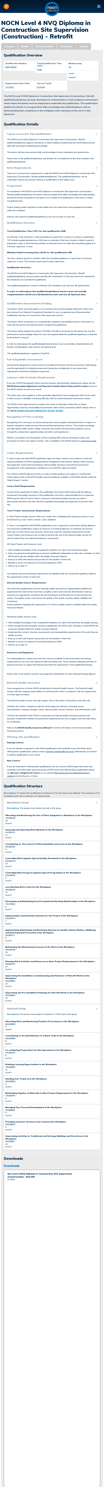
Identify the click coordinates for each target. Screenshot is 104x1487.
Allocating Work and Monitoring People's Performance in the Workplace (42, 1022)
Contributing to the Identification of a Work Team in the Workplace (39, 1037)
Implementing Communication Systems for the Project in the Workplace (41, 917)
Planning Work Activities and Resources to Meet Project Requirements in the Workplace (50, 962)
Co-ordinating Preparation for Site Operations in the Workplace (38, 1051)
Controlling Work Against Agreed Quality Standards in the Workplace (41, 859)
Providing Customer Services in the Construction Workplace (35, 1123)
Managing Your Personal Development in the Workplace (33, 1108)
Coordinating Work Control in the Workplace (28, 888)
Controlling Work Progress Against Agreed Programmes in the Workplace (43, 874)
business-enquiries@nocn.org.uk (60, 753)
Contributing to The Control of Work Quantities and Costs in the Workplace (44, 845)
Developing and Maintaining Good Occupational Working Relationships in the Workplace (50, 902)
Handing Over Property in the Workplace (26, 1080)
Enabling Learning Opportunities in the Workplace (31, 1065)
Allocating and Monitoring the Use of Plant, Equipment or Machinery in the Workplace (48, 816)
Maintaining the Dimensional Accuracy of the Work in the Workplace (40, 948)
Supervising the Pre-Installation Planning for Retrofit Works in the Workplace (45, 994)
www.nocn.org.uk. (89, 442)
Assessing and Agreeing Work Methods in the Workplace (34, 831)
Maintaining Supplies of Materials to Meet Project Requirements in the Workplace (46, 1094)
